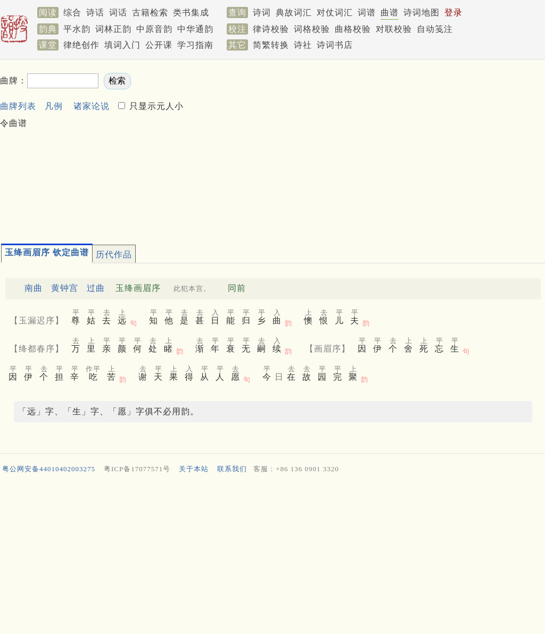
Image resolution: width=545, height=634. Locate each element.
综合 (72, 12)
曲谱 (390, 12)
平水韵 (76, 29)
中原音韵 (154, 29)
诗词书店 (335, 44)
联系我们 (232, 469)
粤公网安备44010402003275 (48, 469)
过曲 (96, 288)
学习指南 (195, 44)
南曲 (33, 288)
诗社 (303, 44)
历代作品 (114, 254)
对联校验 (394, 29)
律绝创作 (81, 44)
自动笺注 (435, 29)
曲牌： (13, 80)
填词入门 (122, 44)
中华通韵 (195, 29)
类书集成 (191, 12)
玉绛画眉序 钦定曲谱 (47, 252)
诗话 (95, 12)
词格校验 (312, 29)
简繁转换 (271, 44)
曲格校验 (353, 29)
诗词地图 (421, 12)
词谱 (367, 12)
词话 (118, 12)
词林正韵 (113, 29)
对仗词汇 (335, 12)
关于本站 (194, 469)
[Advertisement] (365, 146)
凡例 (54, 106)
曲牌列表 (18, 106)
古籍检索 (150, 12)
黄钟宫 (64, 288)
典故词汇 (294, 12)
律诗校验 (271, 29)
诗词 (262, 12)
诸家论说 (91, 106)
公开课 (158, 44)
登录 (453, 12)
